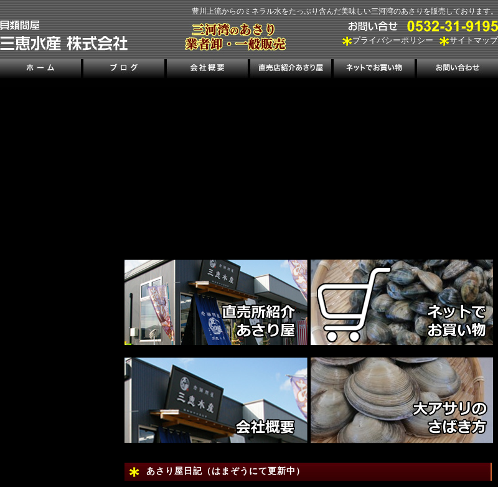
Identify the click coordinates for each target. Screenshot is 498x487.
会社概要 (207, 70)
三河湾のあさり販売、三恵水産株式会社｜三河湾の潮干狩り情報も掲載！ (64, 35)
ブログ (124, 70)
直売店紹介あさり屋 (290, 70)
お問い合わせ (456, 70)
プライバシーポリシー (392, 40)
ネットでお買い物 (373, 70)
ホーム (41, 70)
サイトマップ (473, 40)
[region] (311, 165)
